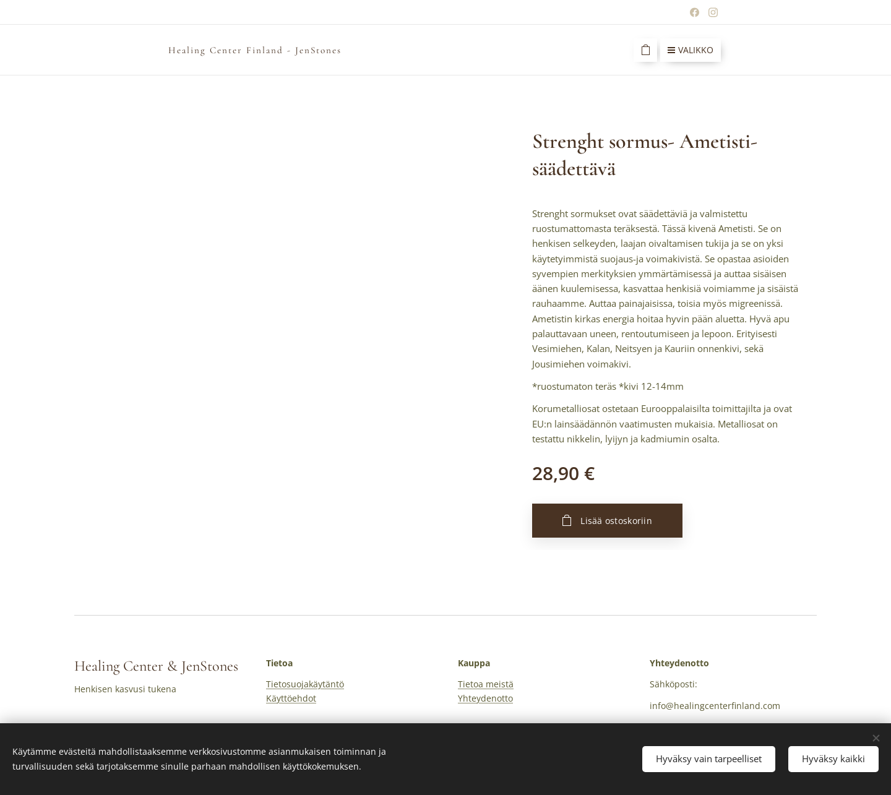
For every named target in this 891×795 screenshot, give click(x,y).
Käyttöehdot (291, 698)
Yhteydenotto (485, 698)
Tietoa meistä (486, 684)
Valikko (690, 50)
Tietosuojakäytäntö (305, 684)
